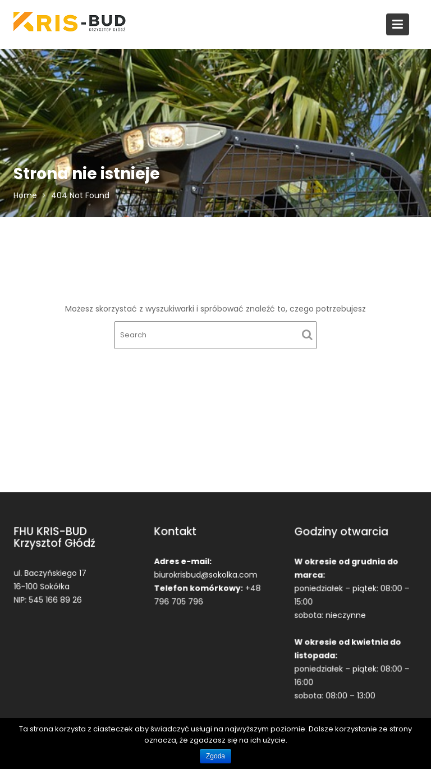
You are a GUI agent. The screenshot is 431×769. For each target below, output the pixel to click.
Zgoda (215, 756)
